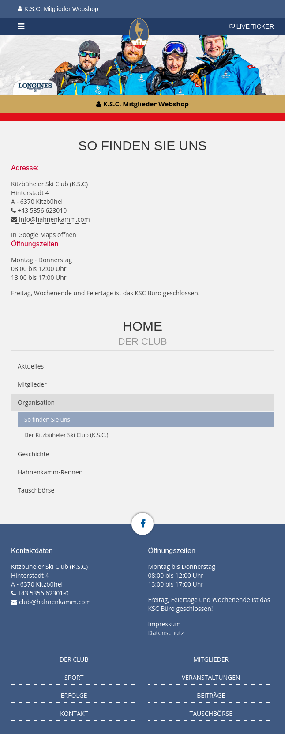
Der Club (142, 341)
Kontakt (74, 713)
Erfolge (74, 695)
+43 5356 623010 (42, 210)
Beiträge (211, 695)
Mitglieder (32, 384)
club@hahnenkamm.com (55, 602)
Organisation (36, 402)
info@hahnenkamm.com (54, 219)
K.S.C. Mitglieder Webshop (58, 8)
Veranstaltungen (211, 677)
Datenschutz (166, 633)
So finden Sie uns (47, 419)
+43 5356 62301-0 (43, 593)
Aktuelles (31, 366)
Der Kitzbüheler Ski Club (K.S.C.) (66, 435)
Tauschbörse (36, 490)
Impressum (164, 624)
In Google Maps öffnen (43, 234)
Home (142, 326)
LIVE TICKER (251, 26)
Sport (73, 677)
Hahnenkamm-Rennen (50, 472)
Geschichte (33, 454)
